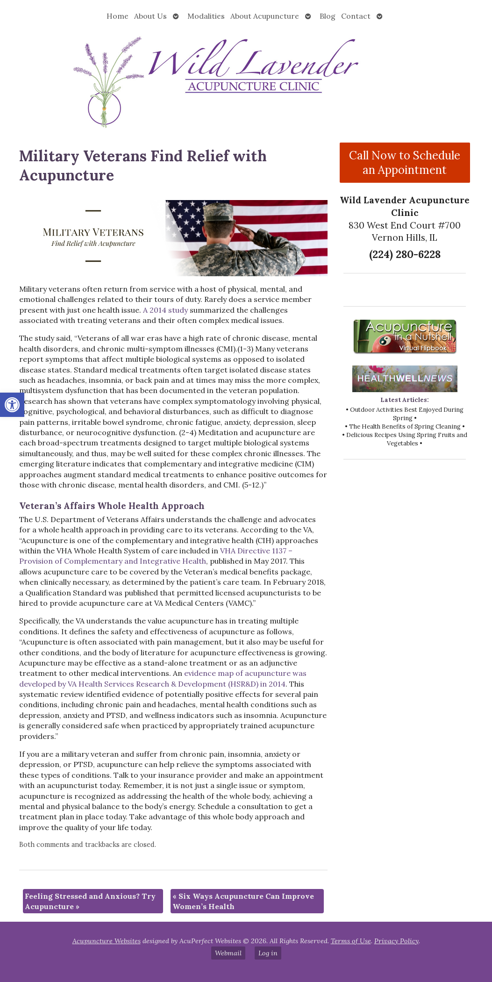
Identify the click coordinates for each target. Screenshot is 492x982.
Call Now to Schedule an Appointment (404, 162)
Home (117, 16)
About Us (150, 16)
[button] (12, 405)
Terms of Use (351, 941)
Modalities (206, 16)
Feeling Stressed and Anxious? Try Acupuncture (90, 901)
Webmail (228, 953)
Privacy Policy (396, 941)
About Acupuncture (264, 16)
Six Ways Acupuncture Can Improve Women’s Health (243, 901)
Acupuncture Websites (106, 941)
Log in (268, 953)
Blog (327, 16)
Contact (356, 16)
